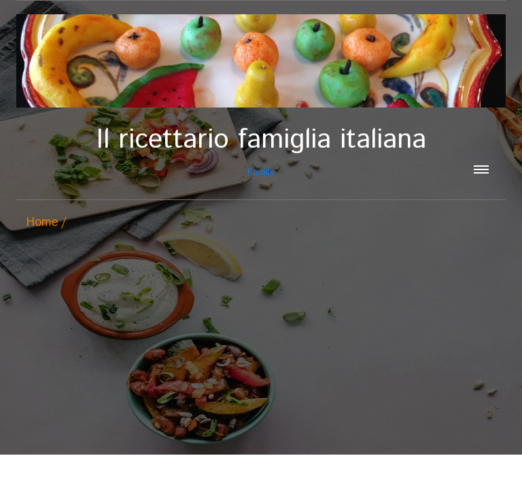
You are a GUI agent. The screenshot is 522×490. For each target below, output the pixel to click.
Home (42, 222)
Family (261, 151)
